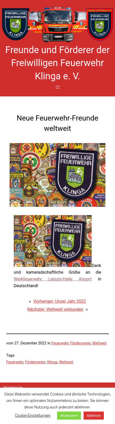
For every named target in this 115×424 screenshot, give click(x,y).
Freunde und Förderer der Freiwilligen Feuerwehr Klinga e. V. (57, 63)
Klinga (52, 362)
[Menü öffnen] (58, 87)
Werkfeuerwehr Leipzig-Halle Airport (53, 279)
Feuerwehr (60, 343)
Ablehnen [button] (94, 416)
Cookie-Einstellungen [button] (33, 415)
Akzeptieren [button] (69, 416)
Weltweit (99, 343)
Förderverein (80, 343)
